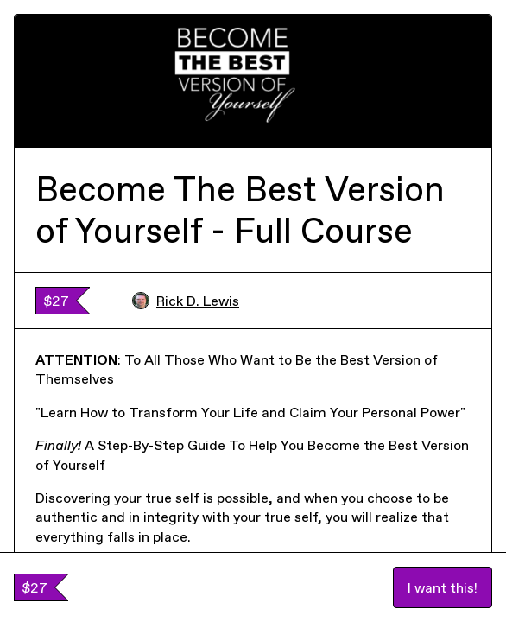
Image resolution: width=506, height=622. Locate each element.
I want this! (443, 587)
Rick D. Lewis (185, 300)
